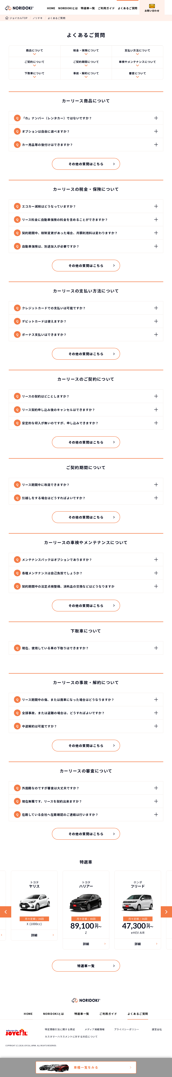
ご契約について (35, 63)
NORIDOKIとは (68, 8)
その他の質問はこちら (86, 166)
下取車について (35, 74)
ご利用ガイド (106, 8)
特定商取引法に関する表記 (60, 1039)
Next (166, 921)
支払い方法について (137, 51)
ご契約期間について (86, 63)
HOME (51, 8)
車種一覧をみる (86, 1067)
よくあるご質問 (128, 8)
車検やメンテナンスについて (137, 63)
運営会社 (157, 1039)
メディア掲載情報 (95, 1039)
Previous (6, 921)
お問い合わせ (152, 8)
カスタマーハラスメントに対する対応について (71, 1046)
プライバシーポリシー (126, 1039)
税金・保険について (86, 51)
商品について (34, 51)
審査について (137, 74)
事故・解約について (86, 74)
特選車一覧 (88, 8)
